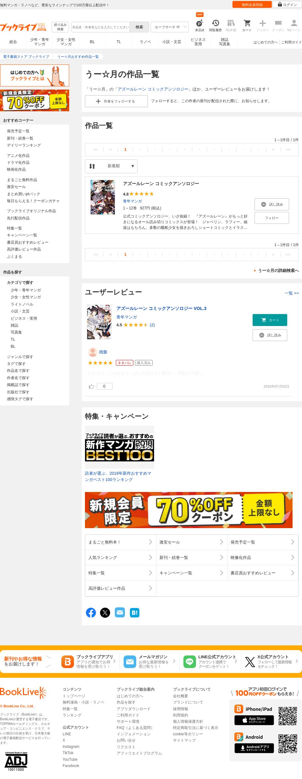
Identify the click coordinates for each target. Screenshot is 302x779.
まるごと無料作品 (22, 180)
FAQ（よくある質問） (135, 728)
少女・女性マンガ (66, 41)
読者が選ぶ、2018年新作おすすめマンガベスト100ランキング (118, 476)
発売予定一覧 (18, 131)
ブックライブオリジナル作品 (31, 211)
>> (288, 149)
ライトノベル (22, 304)
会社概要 (180, 696)
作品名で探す (18, 370)
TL (118, 42)
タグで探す (16, 364)
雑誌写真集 (224, 41)
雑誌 (14, 325)
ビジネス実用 (198, 41)
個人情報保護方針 (188, 721)
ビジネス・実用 (24, 318)
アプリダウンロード (134, 709)
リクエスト (126, 747)
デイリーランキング (24, 145)
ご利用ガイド (291, 42)
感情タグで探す (20, 399)
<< (95, 149)
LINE (67, 734)
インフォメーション (134, 734)
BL (92, 41)
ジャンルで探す (20, 357)
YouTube (70, 759)
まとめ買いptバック (23, 194)
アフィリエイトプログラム (139, 753)
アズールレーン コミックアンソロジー (153, 89)
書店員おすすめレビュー (27, 242)
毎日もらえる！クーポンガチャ (33, 201)
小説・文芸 (171, 42)
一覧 (292, 293)
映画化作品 (16, 169)
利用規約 (180, 715)
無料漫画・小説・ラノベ (83, 702)
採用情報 (180, 709)
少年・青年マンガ (39, 41)
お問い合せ (126, 740)
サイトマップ (184, 740)
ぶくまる (14, 256)
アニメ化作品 (18, 155)
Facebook (71, 766)
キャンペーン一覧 (22, 235)
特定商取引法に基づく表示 (195, 728)
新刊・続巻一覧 (20, 138)
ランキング (72, 715)
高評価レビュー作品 (24, 249)
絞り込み (60, 27)
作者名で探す (18, 378)
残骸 (103, 352)
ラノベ (145, 42)
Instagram (71, 746)
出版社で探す (18, 392)
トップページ (74, 696)
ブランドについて (188, 702)
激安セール (16, 187)
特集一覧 (14, 228)
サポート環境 (128, 721)
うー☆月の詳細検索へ (278, 270)
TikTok (68, 753)
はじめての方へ (266, 42)
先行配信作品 (18, 218)
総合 (13, 42)
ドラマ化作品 (18, 162)
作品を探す (126, 702)
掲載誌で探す (18, 385)
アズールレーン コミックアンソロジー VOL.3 (161, 308)
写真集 (16, 332)
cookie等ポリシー (188, 734)
